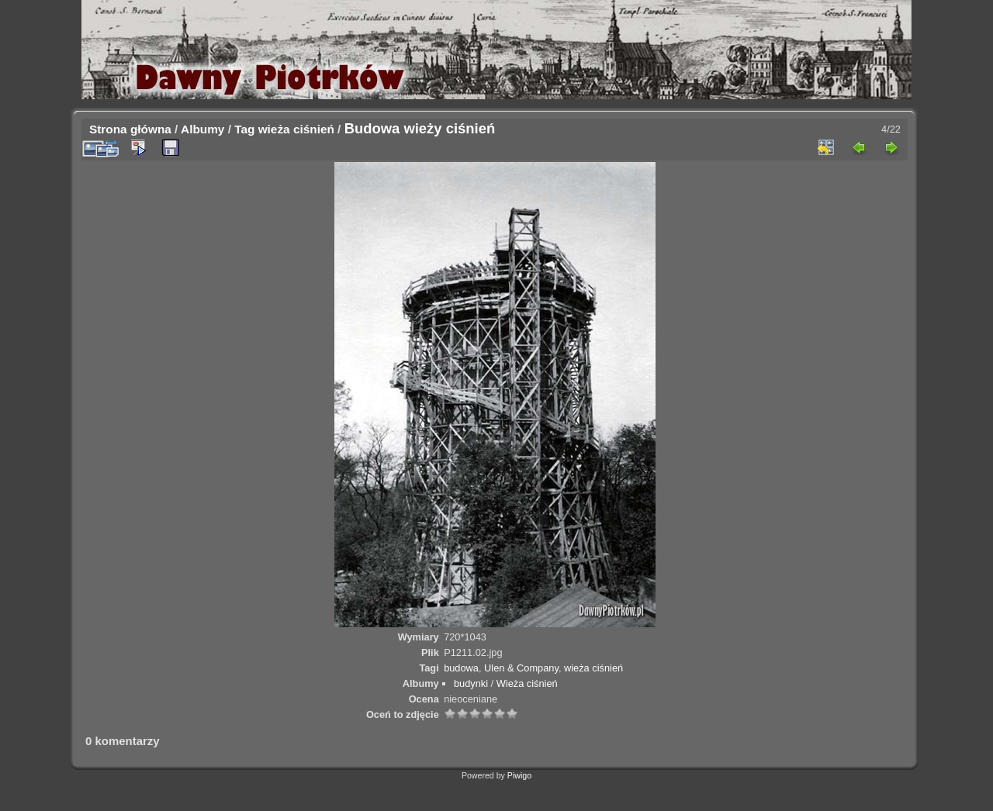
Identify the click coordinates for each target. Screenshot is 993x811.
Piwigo (519, 775)
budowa (461, 668)
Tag (244, 129)
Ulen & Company (521, 668)
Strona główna (130, 129)
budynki (471, 683)
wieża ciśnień (296, 129)
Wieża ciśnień (527, 683)
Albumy (202, 129)
